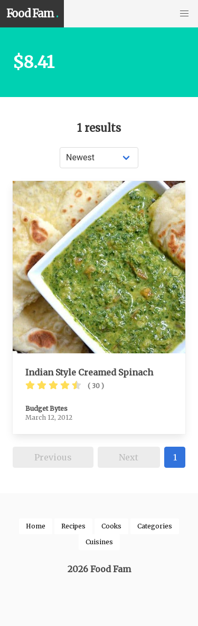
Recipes (73, 526)
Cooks (111, 526)
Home (35, 526)
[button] (184, 13)
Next (128, 457)
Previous (53, 457)
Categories (154, 526)
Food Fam (32, 14)
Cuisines (99, 542)
